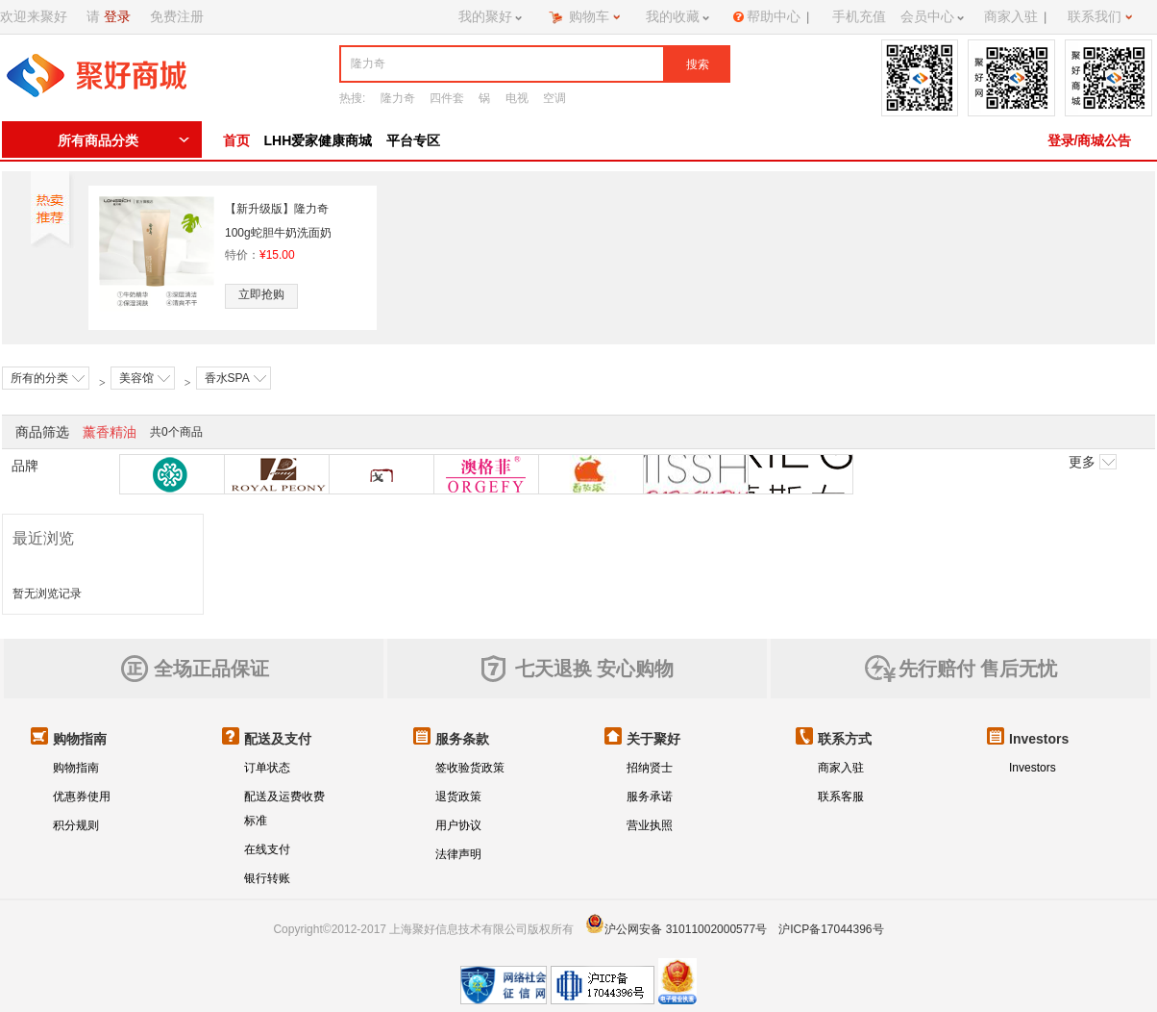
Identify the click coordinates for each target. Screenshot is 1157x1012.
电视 (517, 98)
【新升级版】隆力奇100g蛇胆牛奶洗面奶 (278, 221)
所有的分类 (48, 378)
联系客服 (841, 796)
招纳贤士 (650, 767)
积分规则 (76, 825)
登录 (117, 16)
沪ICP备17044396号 (830, 929)
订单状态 (267, 767)
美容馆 (144, 378)
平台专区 (413, 140)
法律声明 (458, 854)
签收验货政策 (470, 767)
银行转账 (267, 878)
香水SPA (235, 378)
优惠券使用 (82, 796)
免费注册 (177, 16)
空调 (554, 98)
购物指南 (76, 767)
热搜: (352, 98)
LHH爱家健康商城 (318, 140)
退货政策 (458, 796)
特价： (260, 255)
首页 (236, 140)
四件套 (447, 98)
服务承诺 (650, 796)
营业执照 (650, 825)
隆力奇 (398, 98)
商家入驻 (841, 767)
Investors (1032, 767)
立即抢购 (261, 294)
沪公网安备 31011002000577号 (685, 929)
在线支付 (267, 849)
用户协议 (458, 825)
